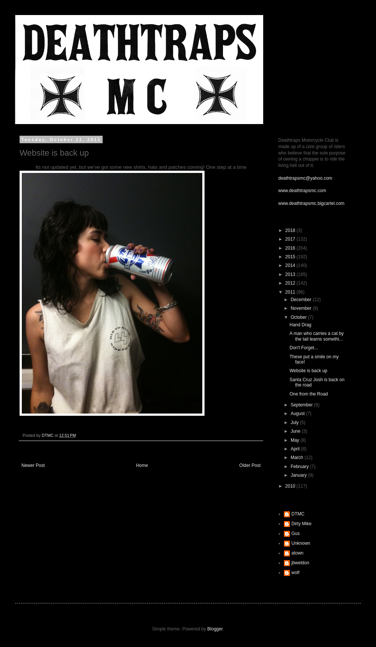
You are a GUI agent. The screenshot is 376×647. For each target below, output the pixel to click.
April (296, 449)
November (302, 308)
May (295, 440)
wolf (295, 572)
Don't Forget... (304, 347)
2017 (291, 239)
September (302, 405)
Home (142, 465)
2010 (291, 486)
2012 (291, 283)
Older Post (250, 465)
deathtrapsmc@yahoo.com (305, 178)
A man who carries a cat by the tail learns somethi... (317, 336)
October (299, 317)
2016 (291, 248)
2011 (291, 292)
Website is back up (308, 370)
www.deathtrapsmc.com (302, 190)
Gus (295, 533)
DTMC (298, 514)
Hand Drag (300, 324)
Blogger (215, 629)
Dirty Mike (301, 523)
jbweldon (300, 562)
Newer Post (33, 465)
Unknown (300, 543)
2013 (291, 274)
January (299, 475)
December (302, 299)
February (300, 466)
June (296, 431)
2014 (291, 265)
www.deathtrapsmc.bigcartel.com (311, 203)
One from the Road (309, 394)
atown (297, 553)
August (298, 413)
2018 (291, 230)
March (298, 457)
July (295, 422)
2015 (291, 256)
